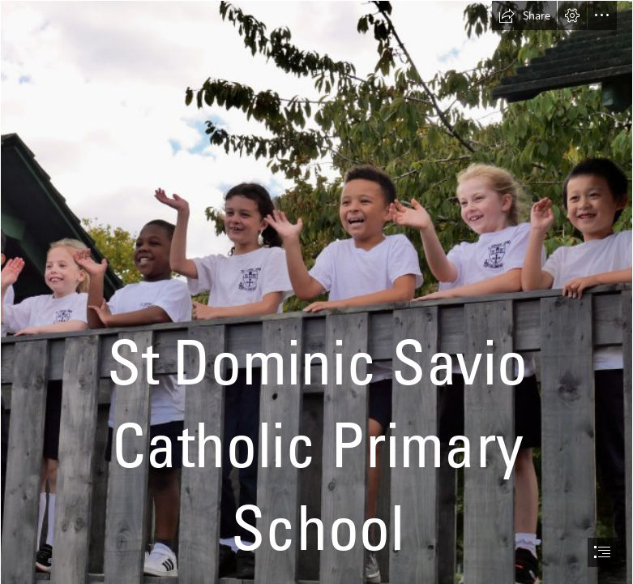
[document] (316, 292)
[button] (524, 15)
